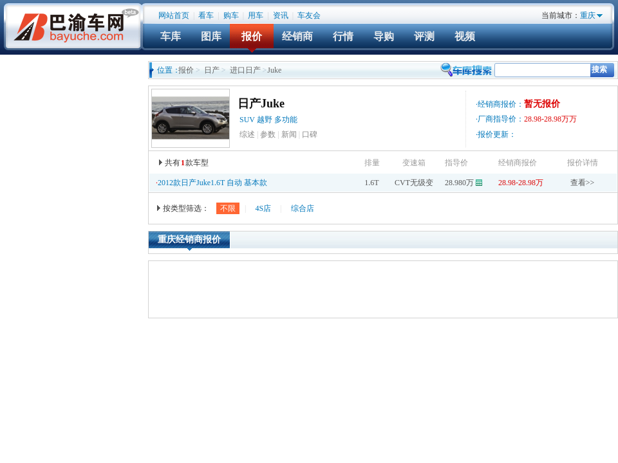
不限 (228, 208)
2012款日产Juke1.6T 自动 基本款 (212, 182)
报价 (251, 36)
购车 (231, 15)
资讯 (280, 15)
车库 (170, 36)
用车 (255, 15)
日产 (212, 70)
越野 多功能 (278, 119)
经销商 (297, 36)
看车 (206, 15)
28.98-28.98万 (520, 182)
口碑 (309, 134)
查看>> (582, 182)
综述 (247, 134)
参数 (268, 134)
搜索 (599, 69)
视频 (464, 36)
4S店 (263, 208)
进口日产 (245, 70)
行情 (343, 36)
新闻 (289, 134)
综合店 (302, 208)
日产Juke (261, 103)
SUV (247, 119)
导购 (383, 36)
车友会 (309, 15)
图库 (211, 36)
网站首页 (173, 15)
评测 (424, 36)
